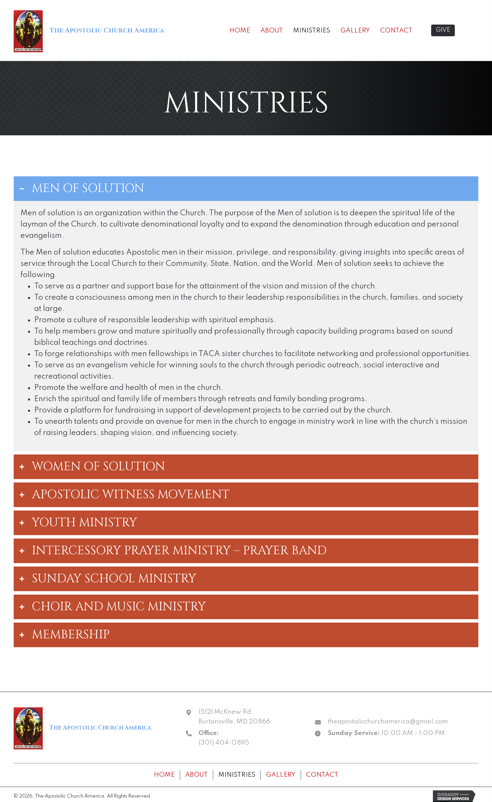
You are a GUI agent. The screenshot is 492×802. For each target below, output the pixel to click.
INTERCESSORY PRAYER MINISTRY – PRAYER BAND (179, 551)
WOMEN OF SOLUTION (98, 467)
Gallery (281, 775)
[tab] (246, 188)
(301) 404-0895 (224, 742)
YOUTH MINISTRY (84, 523)
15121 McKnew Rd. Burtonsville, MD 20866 (234, 717)
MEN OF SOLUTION (88, 188)
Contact (322, 775)
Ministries (236, 775)
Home (164, 775)
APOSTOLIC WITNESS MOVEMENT (131, 495)
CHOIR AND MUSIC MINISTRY (119, 607)
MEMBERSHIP (71, 635)
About (196, 775)
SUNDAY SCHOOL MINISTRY (114, 579)
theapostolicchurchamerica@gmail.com (388, 721)
